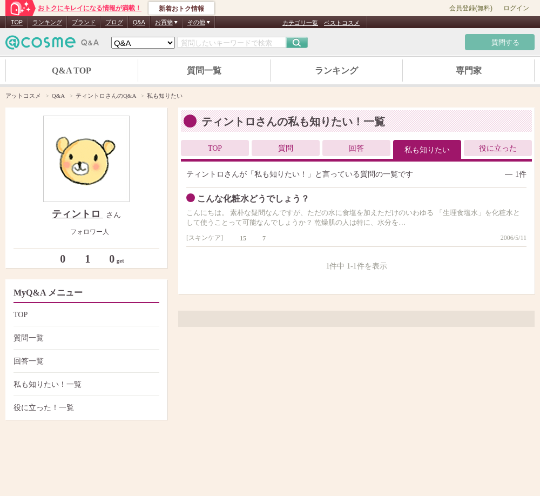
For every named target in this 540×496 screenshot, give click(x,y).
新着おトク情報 (181, 8)
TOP (17, 22)
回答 (356, 148)
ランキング (47, 22)
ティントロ (77, 214)
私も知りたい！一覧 (85, 384)
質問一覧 (204, 70)
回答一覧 (85, 361)
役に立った (498, 148)
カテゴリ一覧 (300, 22)
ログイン (516, 8)
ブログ (114, 22)
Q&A (139, 22)
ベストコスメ (342, 22)
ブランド (84, 22)
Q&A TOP (71, 70)
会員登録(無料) (470, 8)
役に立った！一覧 (85, 408)
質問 (285, 148)
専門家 (469, 70)
